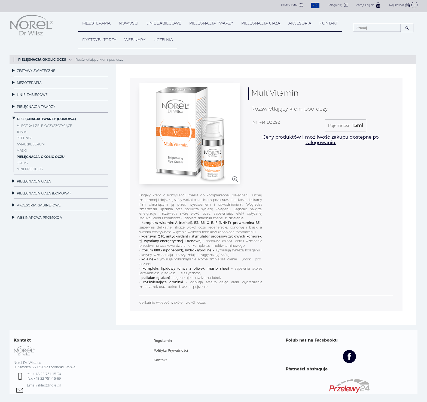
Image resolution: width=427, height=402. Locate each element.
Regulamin (163, 341)
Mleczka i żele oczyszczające (44, 126)
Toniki (22, 132)
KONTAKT (328, 23)
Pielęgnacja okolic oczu (42, 59)
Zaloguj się (338, 5)
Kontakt (160, 360)
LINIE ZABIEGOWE (164, 23)
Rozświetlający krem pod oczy (98, 59)
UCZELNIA (163, 39)
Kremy (22, 163)
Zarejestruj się (368, 5)
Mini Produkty (30, 169)
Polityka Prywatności (171, 350)
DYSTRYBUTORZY (99, 39)
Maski (22, 150)
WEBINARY (134, 39)
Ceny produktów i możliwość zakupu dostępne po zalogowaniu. (321, 139)
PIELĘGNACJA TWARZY (211, 23)
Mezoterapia (96, 23)
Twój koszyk (403, 5)
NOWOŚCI (128, 23)
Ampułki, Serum (31, 144)
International (292, 5)
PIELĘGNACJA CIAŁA (260, 23)
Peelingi (24, 138)
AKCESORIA (299, 23)
